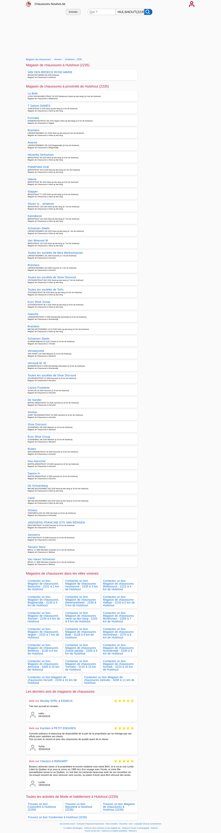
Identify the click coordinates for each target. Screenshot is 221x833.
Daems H (34, 473)
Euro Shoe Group (39, 302)
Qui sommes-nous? (67, 824)
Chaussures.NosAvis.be (50, 3)
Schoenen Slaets (39, 228)
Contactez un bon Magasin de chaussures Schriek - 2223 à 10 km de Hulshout (118, 665)
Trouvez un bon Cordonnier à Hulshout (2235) (57, 817)
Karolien (45, 728)
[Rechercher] (148, 12)
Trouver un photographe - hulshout (144, 828)
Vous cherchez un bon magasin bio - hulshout (110, 828)
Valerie (32, 179)
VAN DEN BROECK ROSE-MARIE (50, 72)
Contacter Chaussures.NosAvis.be (90, 824)
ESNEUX (67, 700)
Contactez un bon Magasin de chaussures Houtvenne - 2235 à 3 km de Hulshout (81, 585)
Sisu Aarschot (36, 461)
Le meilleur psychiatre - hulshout (122, 831)
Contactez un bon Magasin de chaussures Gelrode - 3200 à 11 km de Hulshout (109, 680)
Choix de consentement (151, 824)
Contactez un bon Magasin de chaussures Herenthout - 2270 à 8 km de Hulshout (118, 633)
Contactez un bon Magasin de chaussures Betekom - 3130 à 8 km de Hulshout (43, 649)
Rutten (32, 449)
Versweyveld (36, 351)
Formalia (33, 118)
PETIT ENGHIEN (65, 728)
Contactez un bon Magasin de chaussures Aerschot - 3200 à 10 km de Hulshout (43, 665)
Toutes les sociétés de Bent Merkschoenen (55, 253)
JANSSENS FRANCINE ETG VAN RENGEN (56, 522)
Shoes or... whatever (41, 204)
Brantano (33, 130)
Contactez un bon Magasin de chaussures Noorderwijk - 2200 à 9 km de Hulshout (118, 649)
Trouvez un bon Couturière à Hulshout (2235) (42, 806)
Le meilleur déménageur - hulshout (77, 828)
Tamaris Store (37, 547)
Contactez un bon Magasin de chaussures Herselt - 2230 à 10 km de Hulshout (52, 680)
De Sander (35, 400)
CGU (131, 824)
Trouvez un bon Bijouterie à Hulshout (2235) (78, 806)
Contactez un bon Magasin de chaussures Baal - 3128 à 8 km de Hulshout (80, 633)
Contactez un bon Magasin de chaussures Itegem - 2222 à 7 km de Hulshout (43, 633)
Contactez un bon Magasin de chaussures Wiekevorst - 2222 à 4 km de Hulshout (118, 585)
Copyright (138, 824)
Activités (73, 12)
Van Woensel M (38, 240)
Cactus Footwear (39, 387)
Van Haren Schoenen (41, 559)
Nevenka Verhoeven (41, 155)
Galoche (33, 314)
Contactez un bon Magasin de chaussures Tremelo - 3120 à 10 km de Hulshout (80, 665)
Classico (45, 761)
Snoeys (32, 412)
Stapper (33, 191)
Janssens (34, 535)
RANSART (61, 761)
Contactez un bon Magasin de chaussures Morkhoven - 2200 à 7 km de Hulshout (118, 617)
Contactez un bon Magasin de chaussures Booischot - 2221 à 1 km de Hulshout (43, 585)
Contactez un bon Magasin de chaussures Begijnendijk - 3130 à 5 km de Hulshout (43, 601)
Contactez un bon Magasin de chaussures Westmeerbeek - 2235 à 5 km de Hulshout (80, 601)
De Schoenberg (38, 486)
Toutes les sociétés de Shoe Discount (52, 277)
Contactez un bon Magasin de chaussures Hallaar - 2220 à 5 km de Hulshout (119, 601)
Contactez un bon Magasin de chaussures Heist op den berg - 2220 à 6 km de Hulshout (81, 617)
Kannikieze (35, 216)
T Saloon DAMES (39, 106)
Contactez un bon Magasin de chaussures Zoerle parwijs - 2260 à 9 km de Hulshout (81, 649)
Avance (32, 142)
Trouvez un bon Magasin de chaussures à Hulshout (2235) (119, 806)
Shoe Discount (37, 424)
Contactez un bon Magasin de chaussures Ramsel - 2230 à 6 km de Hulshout (44, 617)
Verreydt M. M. (37, 363)
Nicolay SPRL (49, 700)
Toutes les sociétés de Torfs (45, 289)
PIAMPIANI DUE (38, 167)
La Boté (33, 93)
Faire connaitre (112, 824)
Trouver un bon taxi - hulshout (96, 831)
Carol (31, 498)
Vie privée (123, 824)
